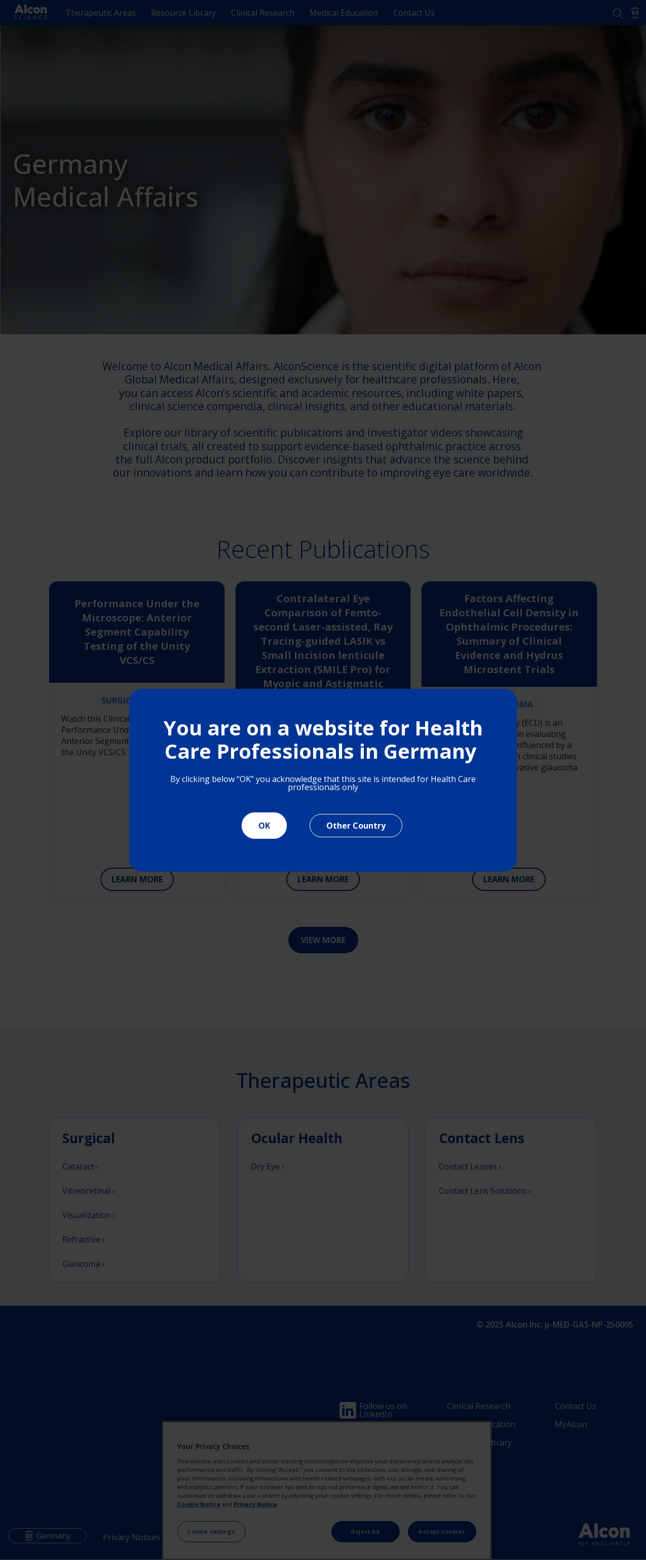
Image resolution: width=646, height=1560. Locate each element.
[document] (323, 780)
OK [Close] (264, 825)
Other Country (356, 825)
